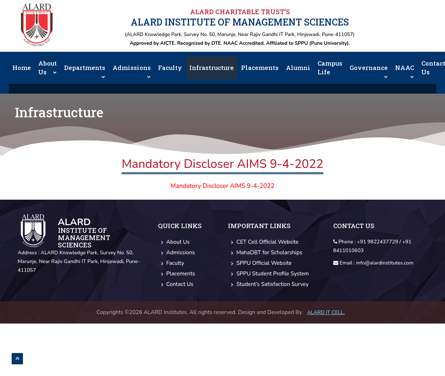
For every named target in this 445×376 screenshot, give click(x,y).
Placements (260, 67)
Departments (84, 70)
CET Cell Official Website (263, 242)
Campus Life (330, 67)
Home (21, 67)
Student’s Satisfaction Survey (268, 284)
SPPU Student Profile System (268, 273)
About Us (47, 67)
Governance (369, 70)
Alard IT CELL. (326, 312)
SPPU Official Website (260, 263)
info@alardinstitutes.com (384, 262)
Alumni (298, 67)
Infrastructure (211, 67)
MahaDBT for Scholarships (265, 252)
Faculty (170, 67)
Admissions (132, 70)
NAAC (404, 70)
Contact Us (175, 284)
